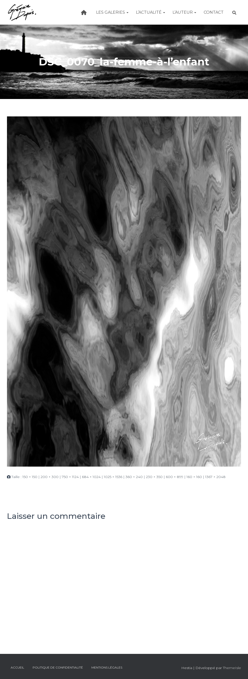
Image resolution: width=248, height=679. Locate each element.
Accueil (17, 667)
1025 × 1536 (113, 477)
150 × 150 (29, 477)
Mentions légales (106, 667)
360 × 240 (134, 477)
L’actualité (150, 12)
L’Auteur (184, 12)
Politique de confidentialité (58, 667)
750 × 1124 (70, 477)
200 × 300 (50, 477)
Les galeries (112, 12)
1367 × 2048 (215, 477)
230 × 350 (154, 477)
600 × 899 (174, 477)
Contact (214, 12)
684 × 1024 (91, 477)
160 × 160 (194, 477)
